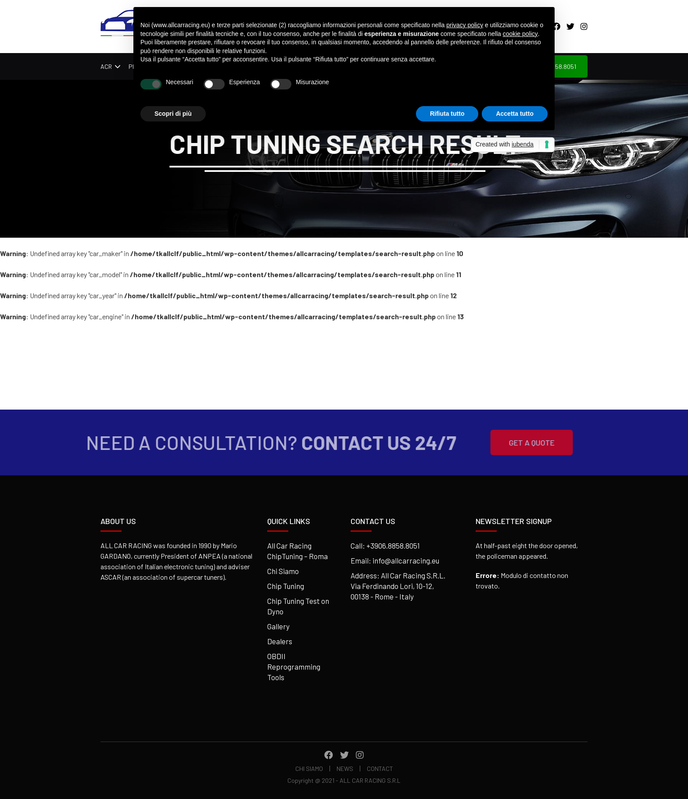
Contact (380, 768)
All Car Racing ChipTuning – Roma (297, 550)
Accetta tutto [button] (515, 113)
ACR (106, 66)
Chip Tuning (285, 585)
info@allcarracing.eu (406, 560)
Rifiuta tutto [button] (447, 113)
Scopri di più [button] (173, 113)
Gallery (278, 626)
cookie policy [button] (520, 33)
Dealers (279, 641)
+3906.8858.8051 (393, 545)
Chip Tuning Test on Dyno (298, 606)
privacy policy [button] (464, 25)
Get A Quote (518, 442)
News (345, 768)
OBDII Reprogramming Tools (293, 666)
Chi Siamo (283, 571)
